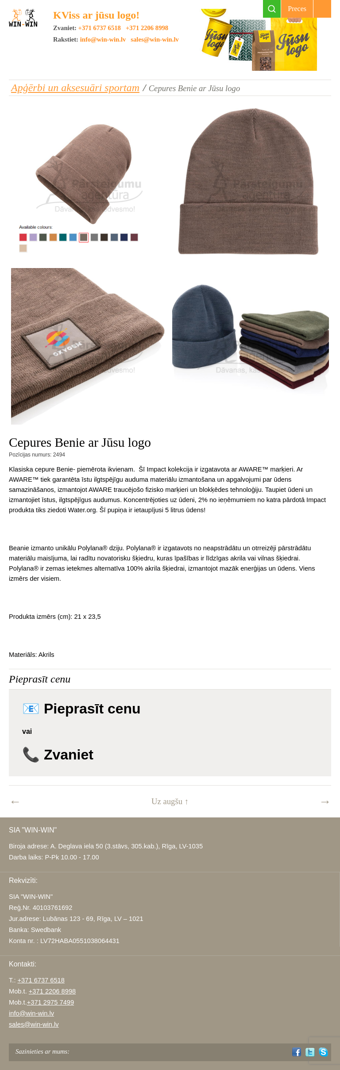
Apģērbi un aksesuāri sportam (75, 87)
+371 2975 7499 (50, 1002)
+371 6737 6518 (99, 27)
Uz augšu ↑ (170, 801)
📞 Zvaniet (57, 755)
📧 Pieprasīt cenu (81, 709)
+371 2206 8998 (147, 27)
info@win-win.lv (103, 39)
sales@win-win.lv (155, 39)
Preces (297, 8)
